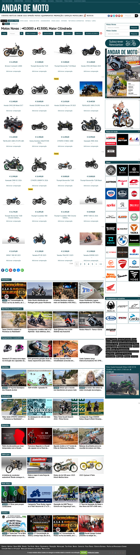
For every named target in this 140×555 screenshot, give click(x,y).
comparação (14, 24)
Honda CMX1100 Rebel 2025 (91, 66)
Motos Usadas (111, 339)
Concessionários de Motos (129, 344)
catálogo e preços (13, 21)
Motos (37, 15)
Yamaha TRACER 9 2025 (65, 255)
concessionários (45, 21)
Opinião (30, 15)
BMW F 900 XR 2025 (13, 255)
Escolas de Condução (123, 354)
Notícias (13, 15)
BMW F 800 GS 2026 (91, 216)
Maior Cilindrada (31, 33)
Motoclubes (78, 15)
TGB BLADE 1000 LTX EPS (91, 105)
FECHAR (83, 552)
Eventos (5, 15)
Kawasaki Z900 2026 (91, 141)
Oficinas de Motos (125, 346)
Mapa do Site (46, 549)
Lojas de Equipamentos (120, 349)
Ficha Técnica (89, 546)
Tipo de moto (48, 33)
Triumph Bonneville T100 (65, 180)
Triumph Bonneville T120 (39, 66)
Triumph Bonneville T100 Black (91, 180)
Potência (79, 33)
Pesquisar (134, 28)
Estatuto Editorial (100, 546)
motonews (64, 21)
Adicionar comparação (13, 71)
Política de (93, 552)
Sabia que (6, 454)
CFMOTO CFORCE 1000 (65, 141)
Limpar (4, 33)
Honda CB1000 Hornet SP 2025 (65, 105)
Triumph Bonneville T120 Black (65, 66)
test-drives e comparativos (76, 21)
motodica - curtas (90, 21)
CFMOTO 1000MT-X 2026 (39, 180)
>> (101, 264)
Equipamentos (47, 15)
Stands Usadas (111, 346)
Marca (58, 33)
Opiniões (6, 367)
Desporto (6, 425)
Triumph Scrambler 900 (39, 216)
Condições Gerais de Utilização (11, 549)
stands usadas (55, 21)
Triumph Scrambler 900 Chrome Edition (65, 217)
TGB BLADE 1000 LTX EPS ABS (13, 141)
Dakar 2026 (22, 15)
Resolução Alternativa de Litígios (31, 549)
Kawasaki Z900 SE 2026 (13, 180)
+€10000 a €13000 (92, 33)
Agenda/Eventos (124, 339)
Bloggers (119, 356)
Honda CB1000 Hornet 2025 (39, 105)
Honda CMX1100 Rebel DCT (13, 105)
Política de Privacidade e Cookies (116, 546)
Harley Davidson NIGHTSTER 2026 (39, 142)
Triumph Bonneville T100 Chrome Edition (13, 217)
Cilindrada (68, 33)
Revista (90, 15)
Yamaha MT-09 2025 (39, 255)
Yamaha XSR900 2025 (90, 255)
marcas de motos (34, 21)
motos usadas (24, 21)
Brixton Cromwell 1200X (13, 66)
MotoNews (6, 280)
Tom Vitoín (31, 546)
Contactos (81, 546)
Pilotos (127, 356)
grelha (7, 24)
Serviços (68, 15)
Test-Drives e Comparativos (12, 309)
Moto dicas (6, 483)
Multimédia (6, 396)
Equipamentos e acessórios (12, 338)
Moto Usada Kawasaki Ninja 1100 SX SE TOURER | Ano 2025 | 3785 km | (122, 380)
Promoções (59, 15)
